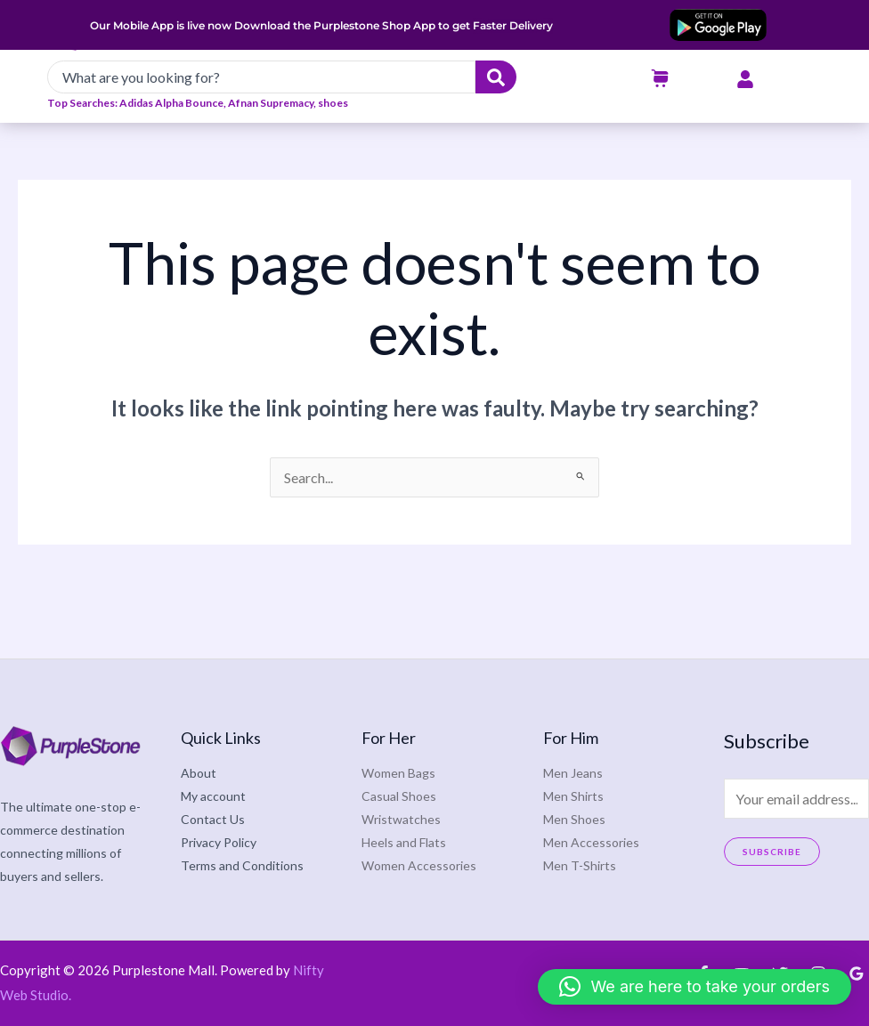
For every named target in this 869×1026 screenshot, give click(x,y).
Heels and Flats (403, 842)
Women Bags (398, 772)
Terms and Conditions (242, 865)
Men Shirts (573, 796)
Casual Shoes (398, 796)
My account (213, 796)
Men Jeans (573, 772)
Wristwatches (401, 819)
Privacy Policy (218, 842)
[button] (694, 987)
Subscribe (772, 851)
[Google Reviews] (857, 973)
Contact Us (213, 819)
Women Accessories (418, 865)
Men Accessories (591, 842)
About (198, 772)
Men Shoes (574, 819)
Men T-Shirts (579, 865)
